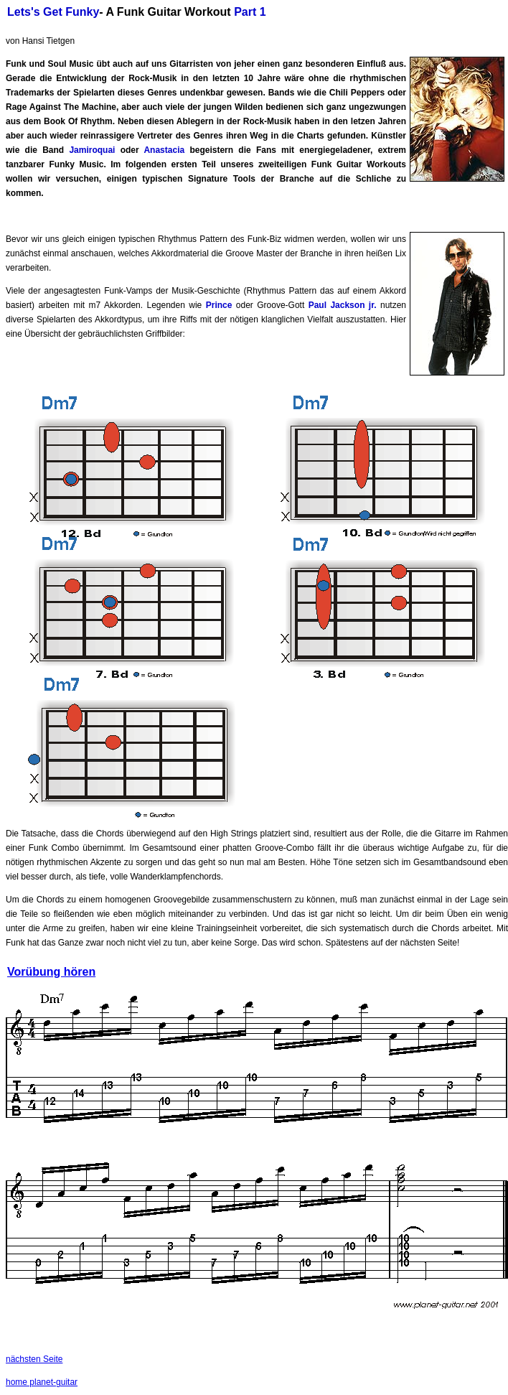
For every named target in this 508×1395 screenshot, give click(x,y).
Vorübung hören (51, 972)
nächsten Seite (34, 1359)
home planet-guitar (41, 1382)
